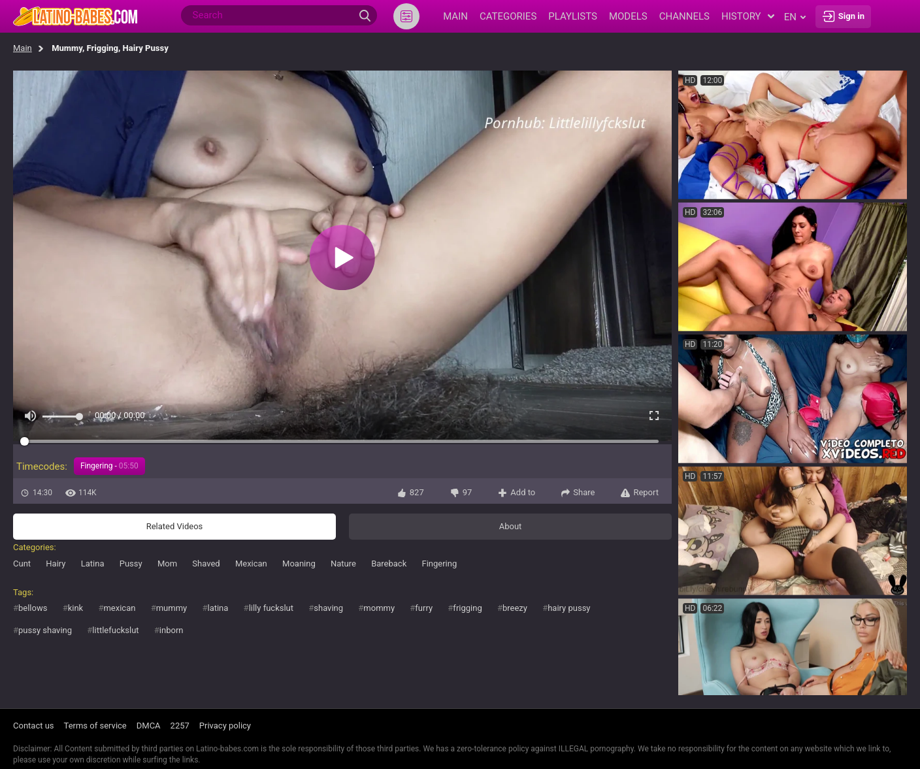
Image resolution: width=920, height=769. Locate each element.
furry (424, 608)
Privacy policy (225, 725)
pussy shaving (45, 630)
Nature (343, 563)
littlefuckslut (115, 630)
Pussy (131, 563)
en (795, 17)
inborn (171, 630)
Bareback (388, 563)
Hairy (55, 563)
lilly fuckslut (271, 608)
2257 (180, 725)
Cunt (22, 563)
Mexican (251, 563)
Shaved (206, 563)
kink (76, 608)
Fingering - (109, 465)
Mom (167, 563)
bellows (32, 608)
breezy (514, 608)
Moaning (299, 563)
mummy (172, 608)
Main (22, 48)
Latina (93, 563)
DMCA (149, 725)
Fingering (439, 563)
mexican (119, 608)
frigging (467, 608)
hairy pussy (569, 608)
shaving (328, 608)
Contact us (33, 725)
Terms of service (95, 725)
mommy (379, 608)
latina (217, 608)
